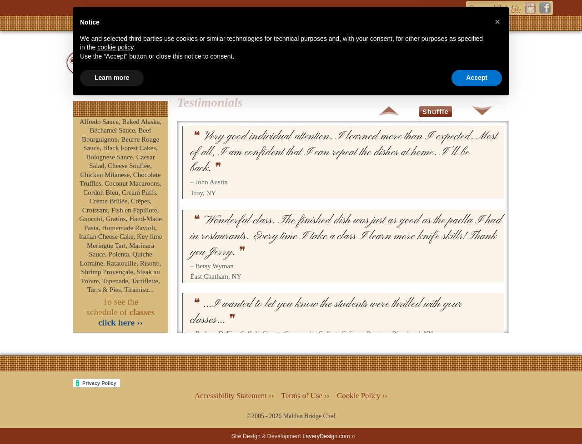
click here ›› (120, 322)
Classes (261, 60)
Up (389, 110)
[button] (497, 363)
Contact (435, 60)
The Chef (376, 60)
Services (316, 60)
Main (220, 60)
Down (482, 110)
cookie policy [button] (115, 388)
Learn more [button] (112, 419)
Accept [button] (476, 419)
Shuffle (435, 111)
